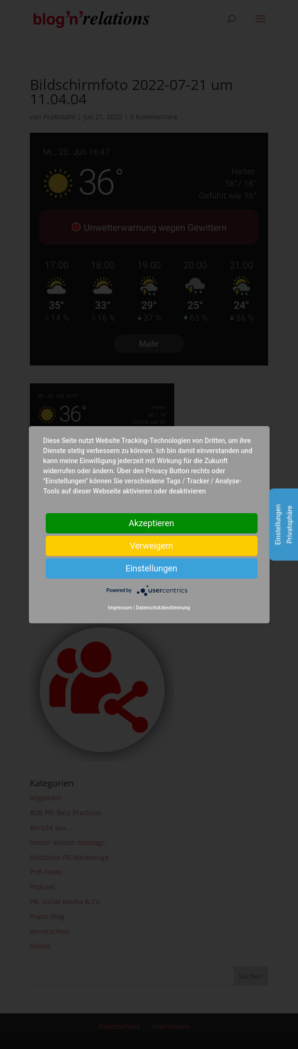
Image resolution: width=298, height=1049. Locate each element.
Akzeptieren (151, 523)
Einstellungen (151, 568)
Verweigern (151, 545)
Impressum (120, 607)
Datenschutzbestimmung (163, 607)
